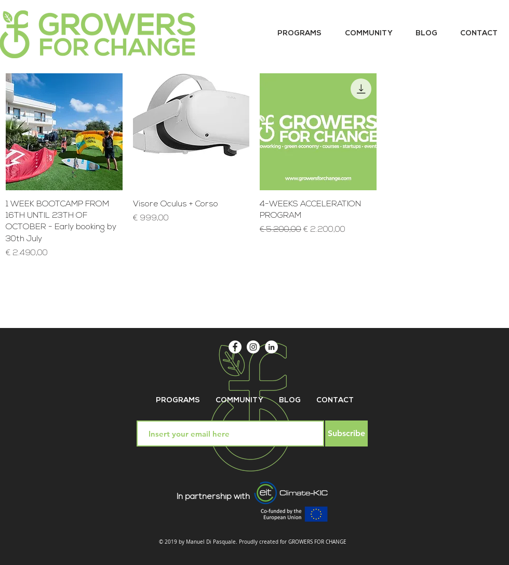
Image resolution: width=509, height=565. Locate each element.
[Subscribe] (346, 433)
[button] (299, 34)
